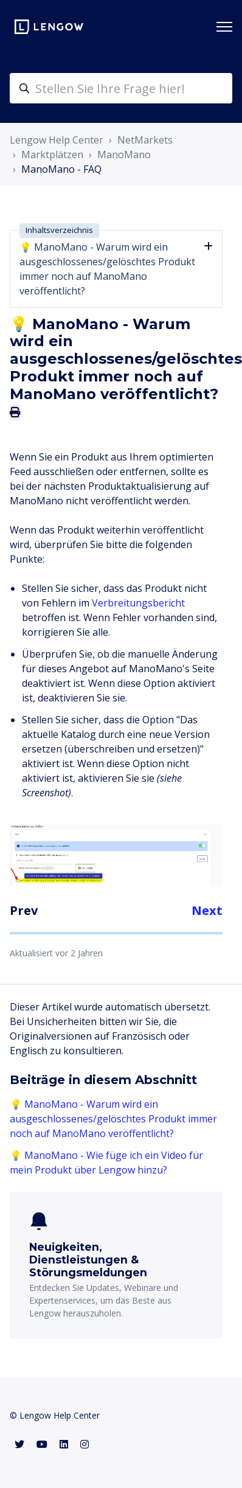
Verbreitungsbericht (138, 603)
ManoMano (124, 154)
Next (207, 910)
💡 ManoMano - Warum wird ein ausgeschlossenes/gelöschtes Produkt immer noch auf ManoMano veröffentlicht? (113, 1118)
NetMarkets (145, 140)
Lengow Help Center (56, 140)
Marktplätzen (52, 154)
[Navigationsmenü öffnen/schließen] (224, 26)
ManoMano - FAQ (61, 169)
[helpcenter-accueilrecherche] (121, 88)
